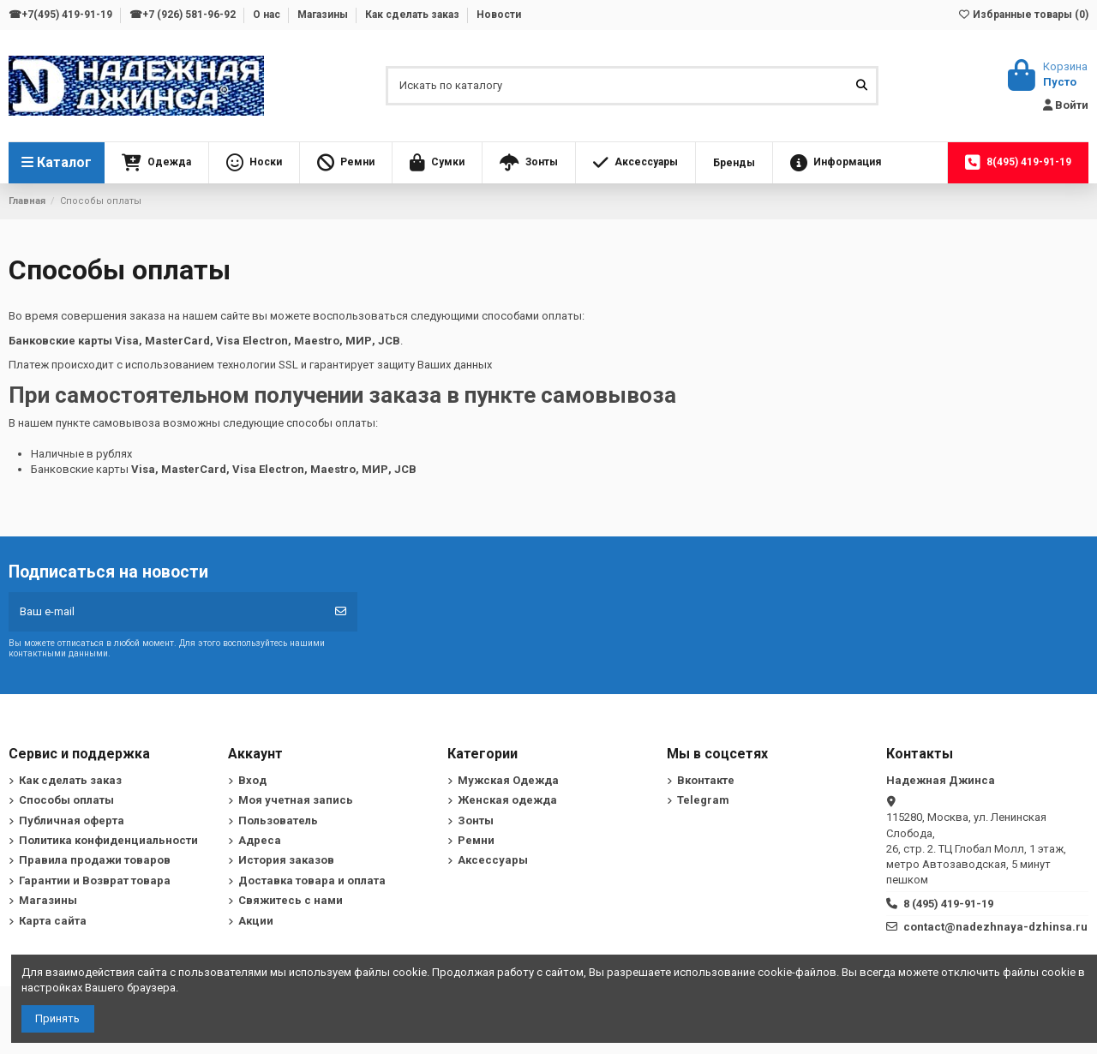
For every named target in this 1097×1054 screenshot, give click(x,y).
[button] (156, 162)
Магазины (324, 15)
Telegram (703, 799)
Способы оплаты (66, 799)
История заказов (286, 859)
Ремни (476, 840)
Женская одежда (507, 799)
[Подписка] (340, 612)
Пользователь (278, 820)
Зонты (476, 820)
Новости (499, 15)
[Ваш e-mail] (167, 612)
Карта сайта (53, 920)
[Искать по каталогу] (861, 85)
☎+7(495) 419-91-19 (62, 15)
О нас (268, 15)
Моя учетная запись (295, 799)
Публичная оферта (71, 820)
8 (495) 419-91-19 (948, 903)
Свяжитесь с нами (290, 900)
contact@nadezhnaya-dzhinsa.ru (995, 926)
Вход (252, 780)
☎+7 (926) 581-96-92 (183, 15)
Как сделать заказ (413, 15)
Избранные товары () (1022, 15)
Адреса (259, 840)
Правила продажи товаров (95, 859)
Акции (255, 920)
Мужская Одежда (508, 780)
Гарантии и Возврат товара (95, 880)
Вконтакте (705, 780)
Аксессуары (493, 859)
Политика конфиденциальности (108, 840)
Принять (57, 1018)
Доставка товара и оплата (312, 880)
